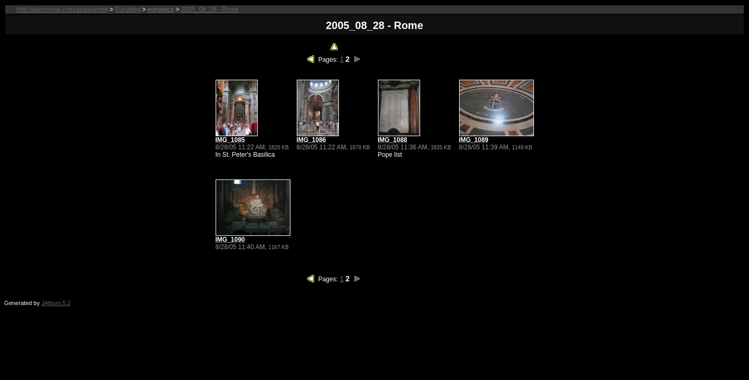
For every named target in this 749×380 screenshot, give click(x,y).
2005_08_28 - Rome (210, 9)
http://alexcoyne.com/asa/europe (62, 9)
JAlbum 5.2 (56, 303)
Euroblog (127, 9)
